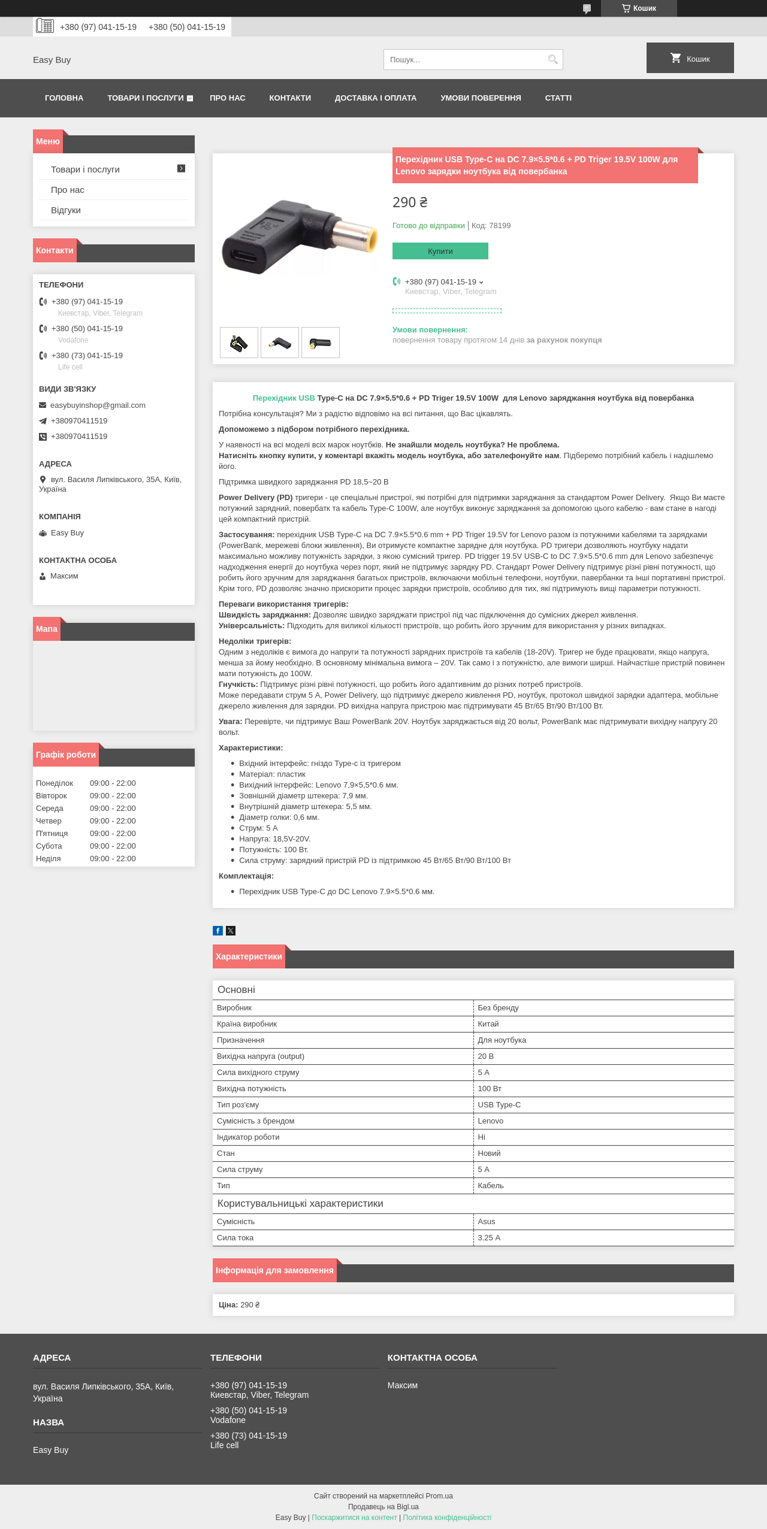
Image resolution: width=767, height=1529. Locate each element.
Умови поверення (480, 97)
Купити (440, 251)
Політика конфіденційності (447, 1517)
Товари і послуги (145, 97)
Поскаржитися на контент (354, 1517)
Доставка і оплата (375, 97)
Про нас (227, 97)
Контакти (291, 97)
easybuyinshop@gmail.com (98, 405)
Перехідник (275, 397)
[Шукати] (552, 59)
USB (306, 397)
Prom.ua (439, 1496)
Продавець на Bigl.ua (383, 1507)
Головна (64, 97)
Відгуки (66, 210)
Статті (558, 97)
